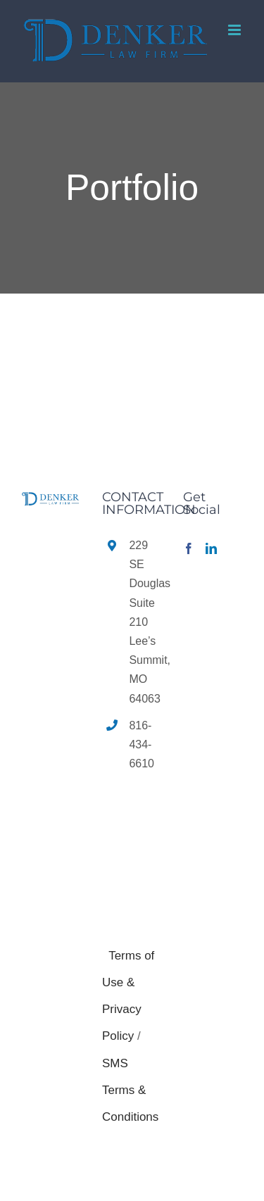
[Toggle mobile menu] (235, 30)
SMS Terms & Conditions (130, 1090)
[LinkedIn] (211, 548)
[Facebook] (188, 548)
